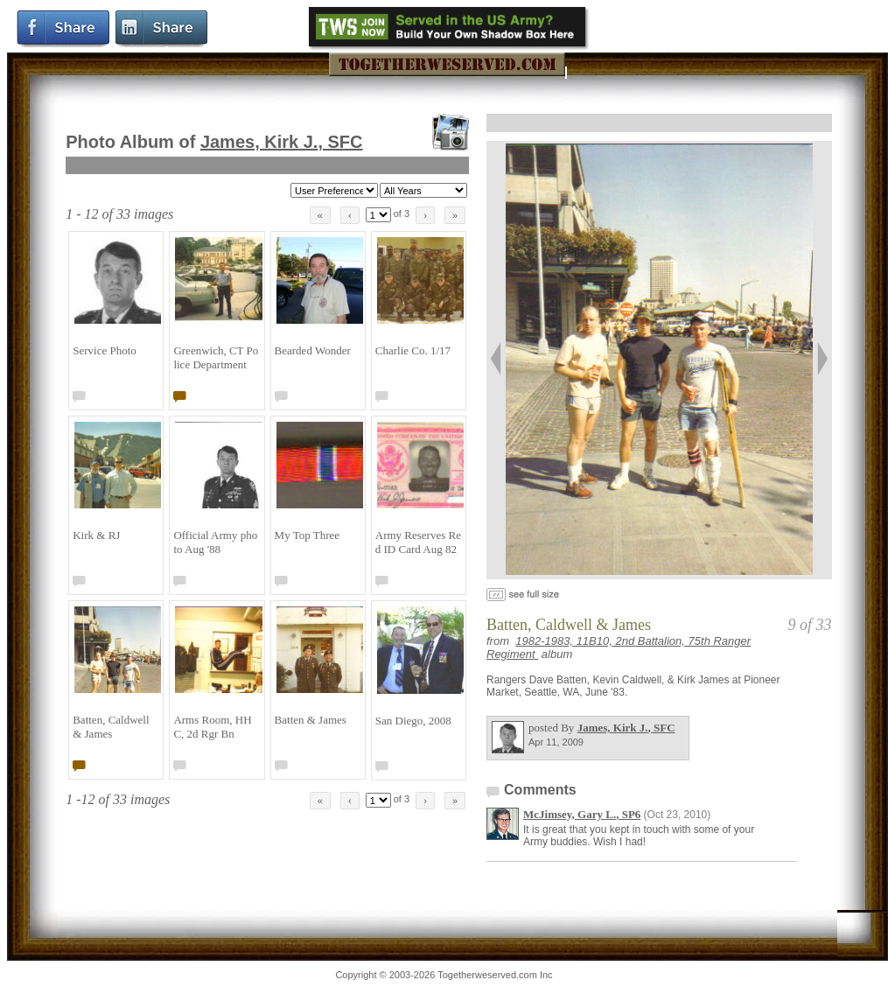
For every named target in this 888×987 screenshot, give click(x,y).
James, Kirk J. (281, 141)
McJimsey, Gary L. (581, 814)
